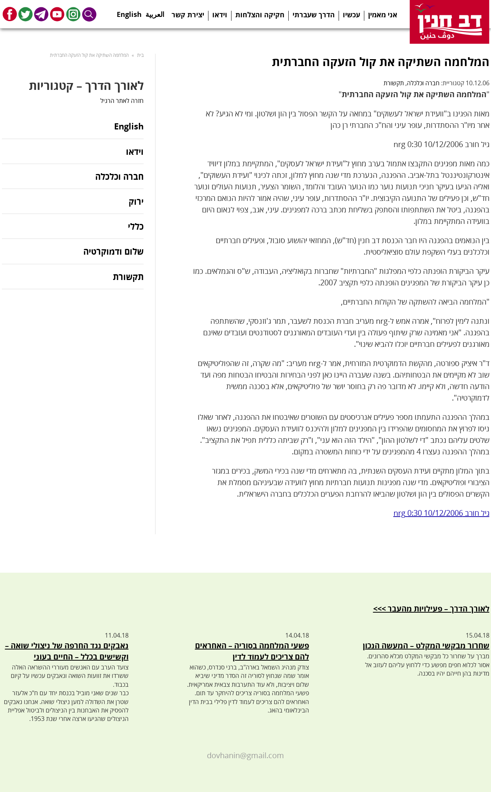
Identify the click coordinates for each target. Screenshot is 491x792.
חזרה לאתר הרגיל (122, 100)
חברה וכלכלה (423, 83)
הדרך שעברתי (314, 14)
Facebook (10, 14)
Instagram (73, 14)
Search (89, 14)
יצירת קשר (188, 14)
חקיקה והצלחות (259, 14)
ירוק (136, 201)
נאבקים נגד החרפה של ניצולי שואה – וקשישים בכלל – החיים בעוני (67, 651)
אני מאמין (382, 14)
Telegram (41, 14)
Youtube (57, 14)
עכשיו (351, 14)
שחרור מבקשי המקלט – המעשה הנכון (426, 645)
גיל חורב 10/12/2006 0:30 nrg (441, 513)
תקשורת (394, 83)
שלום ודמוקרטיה (113, 251)
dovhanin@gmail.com (245, 755)
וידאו (219, 14)
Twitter (25, 14)
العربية (154, 12)
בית (140, 55)
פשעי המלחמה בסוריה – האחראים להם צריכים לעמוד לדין (252, 651)
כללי (136, 226)
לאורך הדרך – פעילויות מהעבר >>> (431, 608)
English (129, 12)
